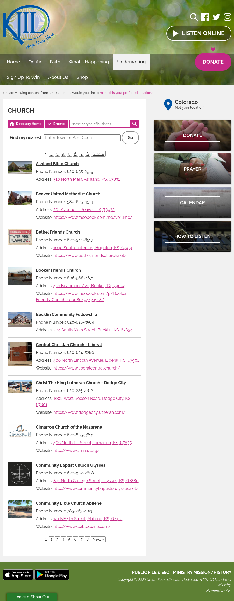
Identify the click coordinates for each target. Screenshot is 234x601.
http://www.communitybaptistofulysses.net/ (95, 488)
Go (130, 137)
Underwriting (131, 61)
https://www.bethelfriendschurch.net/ (90, 255)
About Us (58, 77)
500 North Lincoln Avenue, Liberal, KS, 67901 (96, 360)
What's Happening (89, 61)
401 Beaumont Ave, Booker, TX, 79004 (89, 285)
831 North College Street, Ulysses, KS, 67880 (96, 480)
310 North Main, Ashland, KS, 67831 (86, 179)
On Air (34, 61)
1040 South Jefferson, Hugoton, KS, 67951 (92, 247)
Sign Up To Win (23, 77)
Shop (82, 77)
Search (134, 124)
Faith (55, 61)
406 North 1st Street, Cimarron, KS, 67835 (92, 442)
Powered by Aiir (218, 590)
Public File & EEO (151, 572)
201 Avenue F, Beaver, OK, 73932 (84, 209)
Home (13, 61)
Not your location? (190, 107)
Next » (98, 153)
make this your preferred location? (126, 93)
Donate (213, 59)
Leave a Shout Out (32, 597)
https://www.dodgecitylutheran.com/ (89, 412)
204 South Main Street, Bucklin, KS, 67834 (92, 330)
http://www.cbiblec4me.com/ (82, 526)
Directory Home (28, 124)
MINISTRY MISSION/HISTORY (202, 572)
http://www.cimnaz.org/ (76, 450)
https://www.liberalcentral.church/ (86, 368)
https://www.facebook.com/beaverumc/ (92, 217)
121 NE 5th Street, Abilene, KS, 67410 (87, 518)
